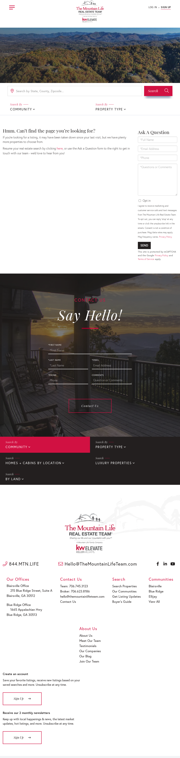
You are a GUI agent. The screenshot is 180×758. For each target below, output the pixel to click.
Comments (98, 374)
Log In (153, 7)
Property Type (108, 109)
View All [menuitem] (131, 599)
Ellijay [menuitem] (130, 594)
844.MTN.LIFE (21, 562)
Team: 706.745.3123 (63, 584)
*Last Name (54, 359)
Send (144, 245)
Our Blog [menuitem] (161, 603)
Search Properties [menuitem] (107, 584)
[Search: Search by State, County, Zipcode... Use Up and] (75, 91)
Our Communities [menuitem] (107, 589)
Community (20, 109)
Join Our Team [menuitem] (164, 608)
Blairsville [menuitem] (132, 584)
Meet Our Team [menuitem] (165, 589)
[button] (158, 91)
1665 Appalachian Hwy (21, 607)
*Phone (52, 374)
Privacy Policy (165, 236)
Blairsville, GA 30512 (18, 594)
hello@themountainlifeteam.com (71, 594)
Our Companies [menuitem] (165, 599)
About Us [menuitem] (161, 584)
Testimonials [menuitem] (163, 594)
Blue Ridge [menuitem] (132, 589)
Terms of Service (146, 258)
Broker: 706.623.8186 (64, 589)
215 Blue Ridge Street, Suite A (25, 589)
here (59, 148)
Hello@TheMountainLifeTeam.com (97, 562)
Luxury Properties (112, 462)
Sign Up (166, 7)
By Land (13, 478)
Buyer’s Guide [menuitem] (104, 599)
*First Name (54, 344)
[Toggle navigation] (12, 6)
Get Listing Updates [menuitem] (108, 594)
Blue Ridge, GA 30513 (18, 612)
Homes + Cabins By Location (31, 462)
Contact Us (90, 405)
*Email (95, 359)
